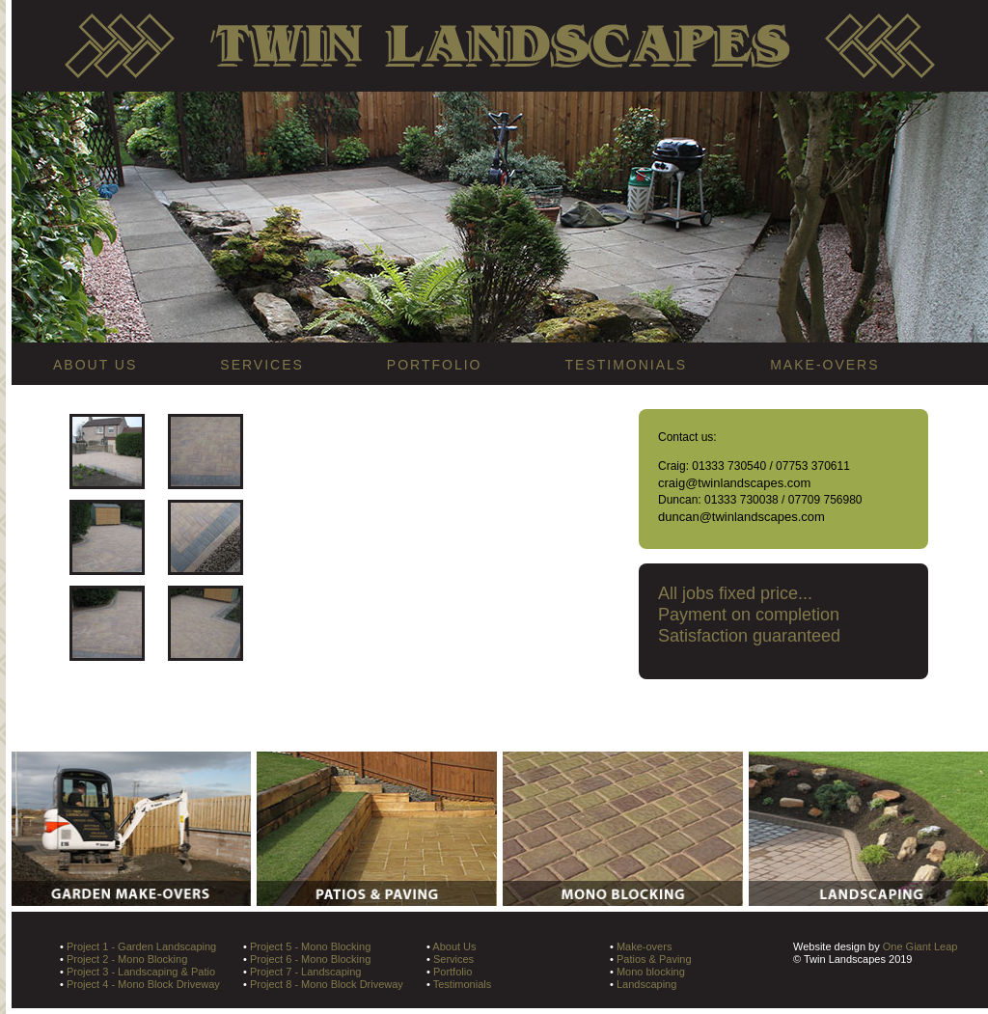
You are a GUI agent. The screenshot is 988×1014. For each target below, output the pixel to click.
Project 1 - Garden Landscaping (141, 946)
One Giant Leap (920, 946)
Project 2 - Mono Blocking (127, 959)
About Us (454, 946)
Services (453, 959)
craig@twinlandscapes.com (734, 483)
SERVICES (262, 364)
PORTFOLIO (434, 364)
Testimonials (462, 984)
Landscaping (646, 984)
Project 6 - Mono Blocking (310, 959)
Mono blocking (651, 971)
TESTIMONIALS (626, 364)
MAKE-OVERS (824, 364)
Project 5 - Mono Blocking (310, 946)
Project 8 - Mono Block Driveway (326, 984)
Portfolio (452, 971)
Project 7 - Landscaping (306, 971)
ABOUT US (95, 364)
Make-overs (644, 946)
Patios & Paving (654, 959)
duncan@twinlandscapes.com (741, 516)
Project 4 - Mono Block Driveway (143, 984)
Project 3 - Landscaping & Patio (141, 971)
